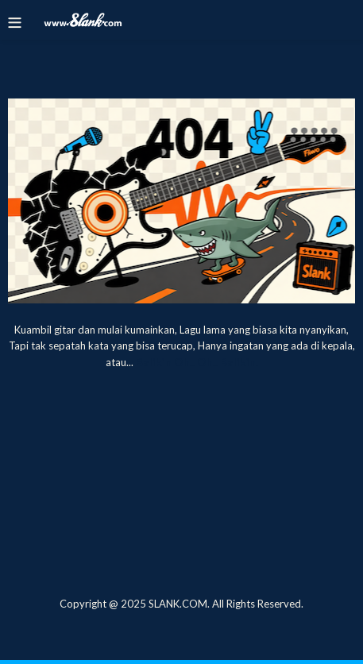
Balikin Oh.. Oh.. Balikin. (197, 362)
